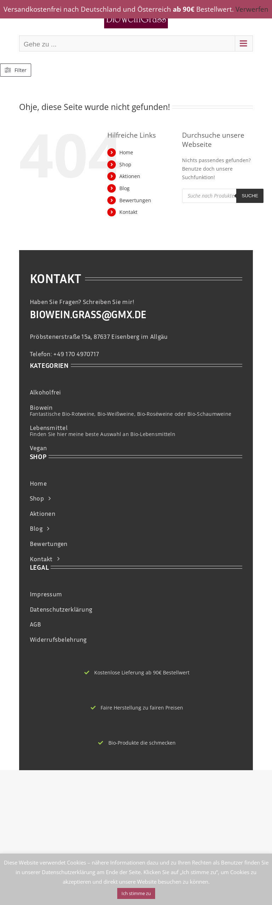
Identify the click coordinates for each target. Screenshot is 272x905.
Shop (125, 164)
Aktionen (129, 176)
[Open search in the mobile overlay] (223, 196)
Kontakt (128, 212)
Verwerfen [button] (252, 9)
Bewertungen (135, 200)
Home (126, 152)
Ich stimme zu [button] (136, 893)
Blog (124, 188)
